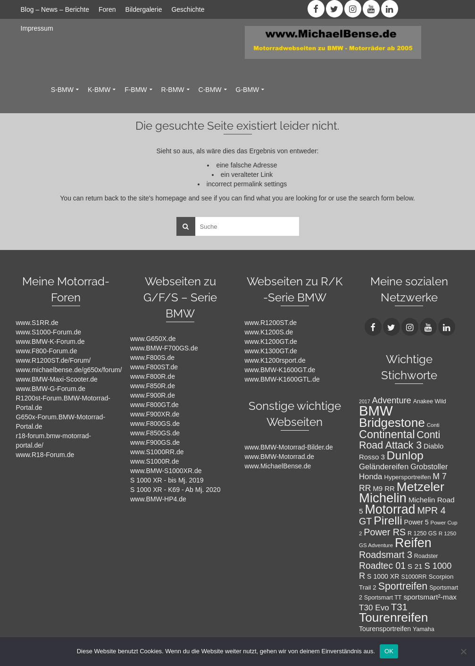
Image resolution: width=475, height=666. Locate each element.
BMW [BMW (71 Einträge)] (376, 410)
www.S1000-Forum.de (49, 332)
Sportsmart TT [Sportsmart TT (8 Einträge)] (383, 597)
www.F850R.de (152, 386)
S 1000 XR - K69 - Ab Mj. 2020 (175, 489)
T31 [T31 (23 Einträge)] (399, 606)
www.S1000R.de (154, 461)
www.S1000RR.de (157, 452)
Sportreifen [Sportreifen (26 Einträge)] (403, 586)
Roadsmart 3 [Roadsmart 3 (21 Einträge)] (385, 554)
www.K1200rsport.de (275, 360)
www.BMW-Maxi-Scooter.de (57, 379)
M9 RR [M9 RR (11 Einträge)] (383, 488)
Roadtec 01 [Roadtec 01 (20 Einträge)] (382, 565)
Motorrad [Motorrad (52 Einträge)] (390, 509)
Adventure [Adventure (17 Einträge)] (391, 400)
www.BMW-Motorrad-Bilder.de (289, 447)
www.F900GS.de (155, 442)
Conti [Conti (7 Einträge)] (433, 425)
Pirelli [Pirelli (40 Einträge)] (388, 520)
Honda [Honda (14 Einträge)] (370, 476)
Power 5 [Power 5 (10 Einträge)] (416, 522)
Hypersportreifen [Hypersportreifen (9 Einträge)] (407, 477)
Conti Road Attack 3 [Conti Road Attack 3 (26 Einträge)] (399, 440)
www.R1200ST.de (271, 322)
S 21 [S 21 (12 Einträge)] (415, 566)
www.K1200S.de (269, 332)
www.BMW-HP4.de (158, 499)
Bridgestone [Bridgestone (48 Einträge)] (392, 423)
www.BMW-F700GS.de (164, 348)
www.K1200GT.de (271, 341)
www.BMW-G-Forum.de (51, 388)
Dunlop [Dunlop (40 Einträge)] (405, 455)
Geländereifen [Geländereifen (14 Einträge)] (383, 466)
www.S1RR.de (37, 322)
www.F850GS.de (155, 433)
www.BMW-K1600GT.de (280, 370)
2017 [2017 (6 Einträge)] (364, 401)
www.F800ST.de (154, 367)
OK (388, 651)
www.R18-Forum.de (45, 454)
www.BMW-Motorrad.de (280, 456)
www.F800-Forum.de (46, 351)
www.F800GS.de (155, 423)
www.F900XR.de (154, 414)
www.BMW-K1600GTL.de (282, 379)
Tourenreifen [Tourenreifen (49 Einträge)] (393, 617)
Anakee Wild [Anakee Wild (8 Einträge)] (429, 401)
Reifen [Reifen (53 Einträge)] (413, 543)
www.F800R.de (152, 376)
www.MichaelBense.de (278, 466)
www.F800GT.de (154, 404)
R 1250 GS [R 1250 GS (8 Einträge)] (422, 533)
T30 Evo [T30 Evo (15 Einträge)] (374, 607)
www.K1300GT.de (271, 351)
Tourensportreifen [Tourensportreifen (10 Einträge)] (385, 629)
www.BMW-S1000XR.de (165, 471)
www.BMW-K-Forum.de (50, 341)
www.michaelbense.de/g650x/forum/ (69, 370)
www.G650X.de (153, 338)
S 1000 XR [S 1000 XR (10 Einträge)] (383, 576)
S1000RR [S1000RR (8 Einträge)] (413, 577)
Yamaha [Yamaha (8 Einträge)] (423, 629)
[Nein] (463, 651)
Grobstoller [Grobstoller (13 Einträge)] (429, 466)
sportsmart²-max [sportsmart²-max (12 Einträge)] (430, 597)
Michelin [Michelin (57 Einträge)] (383, 498)
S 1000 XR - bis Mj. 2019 (167, 480)
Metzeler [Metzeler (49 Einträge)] (420, 487)
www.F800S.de (152, 357)
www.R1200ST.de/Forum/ (53, 360)
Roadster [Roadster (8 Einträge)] (426, 556)
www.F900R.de (152, 395)
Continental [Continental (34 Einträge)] (387, 434)
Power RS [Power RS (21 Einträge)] (385, 532)
